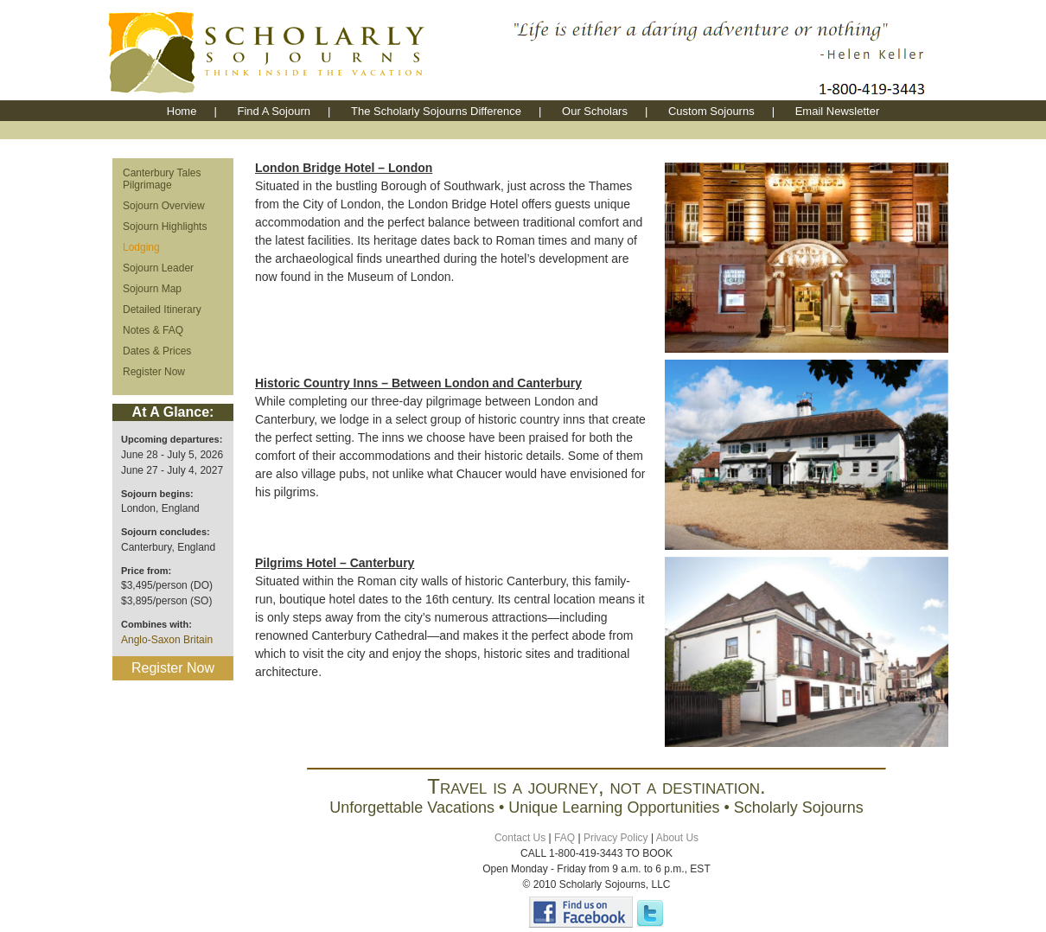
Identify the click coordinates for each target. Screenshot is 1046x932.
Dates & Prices (157, 351)
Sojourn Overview (164, 206)
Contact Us (519, 838)
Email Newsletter (837, 111)
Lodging (141, 247)
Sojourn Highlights (165, 226)
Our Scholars (595, 111)
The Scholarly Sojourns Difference (436, 111)
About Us (677, 838)
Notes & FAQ (153, 330)
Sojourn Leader (158, 268)
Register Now (154, 372)
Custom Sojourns (711, 111)
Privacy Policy (616, 838)
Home (182, 111)
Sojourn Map (152, 289)
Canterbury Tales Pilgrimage (162, 179)
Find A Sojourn (273, 111)
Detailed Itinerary (162, 309)
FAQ (564, 838)
